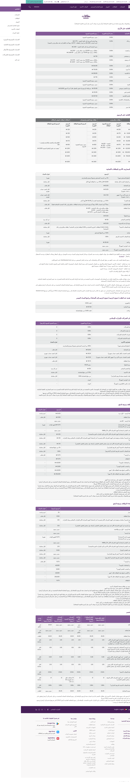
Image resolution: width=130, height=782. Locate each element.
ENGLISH (15, 7)
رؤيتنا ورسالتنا (90, 722)
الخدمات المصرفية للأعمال (87, 1)
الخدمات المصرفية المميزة (113, 1)
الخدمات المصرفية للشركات (74, 1)
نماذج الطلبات (71, 724)
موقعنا (35, 1)
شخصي (122, 1)
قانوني (54, 731)
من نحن (65, 1)
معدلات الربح (71, 736)
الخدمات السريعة (27, 1)
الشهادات (91, 741)
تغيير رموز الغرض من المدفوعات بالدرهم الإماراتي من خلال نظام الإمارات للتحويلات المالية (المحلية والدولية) (68, 761)
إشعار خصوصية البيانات (50, 734)
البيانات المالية (89, 733)
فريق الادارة (90, 730)
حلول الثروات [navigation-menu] (52, 7)
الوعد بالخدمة (90, 758)
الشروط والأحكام (51, 739)
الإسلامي (113, 740)
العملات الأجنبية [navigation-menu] (63, 7)
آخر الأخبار (72, 722)
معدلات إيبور (71, 741)
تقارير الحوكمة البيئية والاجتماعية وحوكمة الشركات (88, 749)
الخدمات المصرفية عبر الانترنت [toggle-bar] (13, 1)
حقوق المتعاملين (89, 761)
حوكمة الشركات (89, 736)
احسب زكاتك (71, 733)
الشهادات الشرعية (69, 727)
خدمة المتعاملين (44, 1)
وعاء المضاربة (71, 738)
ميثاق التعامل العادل (88, 764)
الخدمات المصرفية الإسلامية (86, 724)
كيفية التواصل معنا (51, 722)
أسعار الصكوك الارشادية (68, 750)
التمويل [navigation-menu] (87, 7)
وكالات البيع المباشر (69, 771)
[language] (99, 709)
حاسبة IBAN (71, 730)
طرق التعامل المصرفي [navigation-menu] (76, 7)
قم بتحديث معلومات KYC (68, 747)
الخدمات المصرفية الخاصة (100, 1)
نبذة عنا (91, 718)
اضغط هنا (100, 256)
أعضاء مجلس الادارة (88, 727)
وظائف (91, 744)
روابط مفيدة (71, 718)
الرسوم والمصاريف (69, 744)
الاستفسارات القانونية (50, 737)
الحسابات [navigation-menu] (101, 7)
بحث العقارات (71, 767)
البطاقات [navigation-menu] (93, 7)
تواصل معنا (53, 718)
